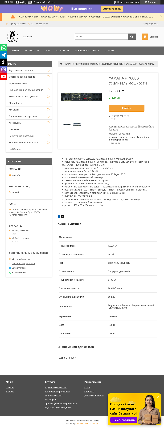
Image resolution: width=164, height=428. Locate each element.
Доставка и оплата (87, 50)
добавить (134, 2)
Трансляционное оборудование (26, 90)
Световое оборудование (22, 77)
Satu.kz (96, 421)
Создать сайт (39, 2)
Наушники (14, 129)
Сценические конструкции (23, 116)
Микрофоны (15, 103)
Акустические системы (86, 64)
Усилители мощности (112, 64)
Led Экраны (15, 149)
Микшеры (14, 109)
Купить (126, 108)
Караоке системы (18, 83)
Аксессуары (15, 123)
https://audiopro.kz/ (21, 259)
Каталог (30, 50)
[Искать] (132, 37)
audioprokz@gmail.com (23, 263)
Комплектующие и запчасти (23, 142)
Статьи (109, 50)
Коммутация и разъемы (21, 136)
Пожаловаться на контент (86, 424)
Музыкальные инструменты (23, 96)
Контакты (62, 50)
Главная (14, 50)
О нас (47, 50)
